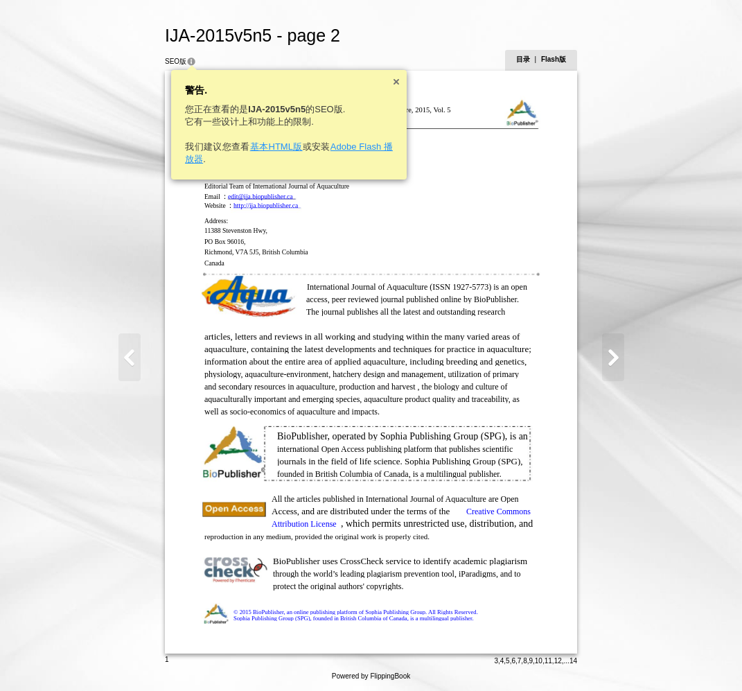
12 (558, 661)
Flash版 (553, 59)
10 (538, 661)
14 (573, 661)
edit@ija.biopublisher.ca (260, 196)
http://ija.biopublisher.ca (265, 205)
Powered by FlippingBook (371, 676)
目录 (523, 59)
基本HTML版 (276, 146)
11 (548, 661)
